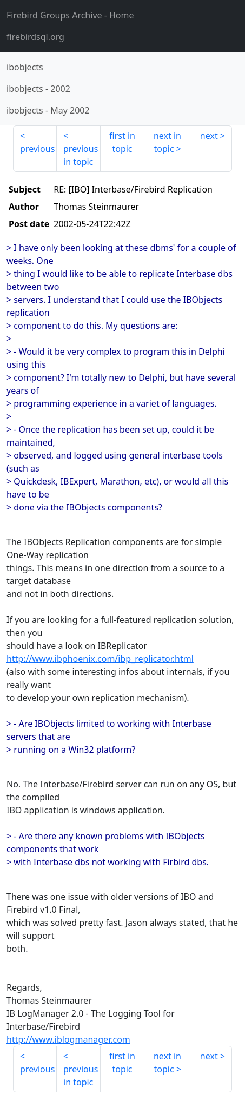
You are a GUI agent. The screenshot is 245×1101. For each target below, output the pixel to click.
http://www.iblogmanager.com (68, 1039)
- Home (70, 15)
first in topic (122, 142)
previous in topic (80, 155)
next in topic (167, 142)
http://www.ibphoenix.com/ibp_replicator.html (100, 659)
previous (37, 149)
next (209, 136)
